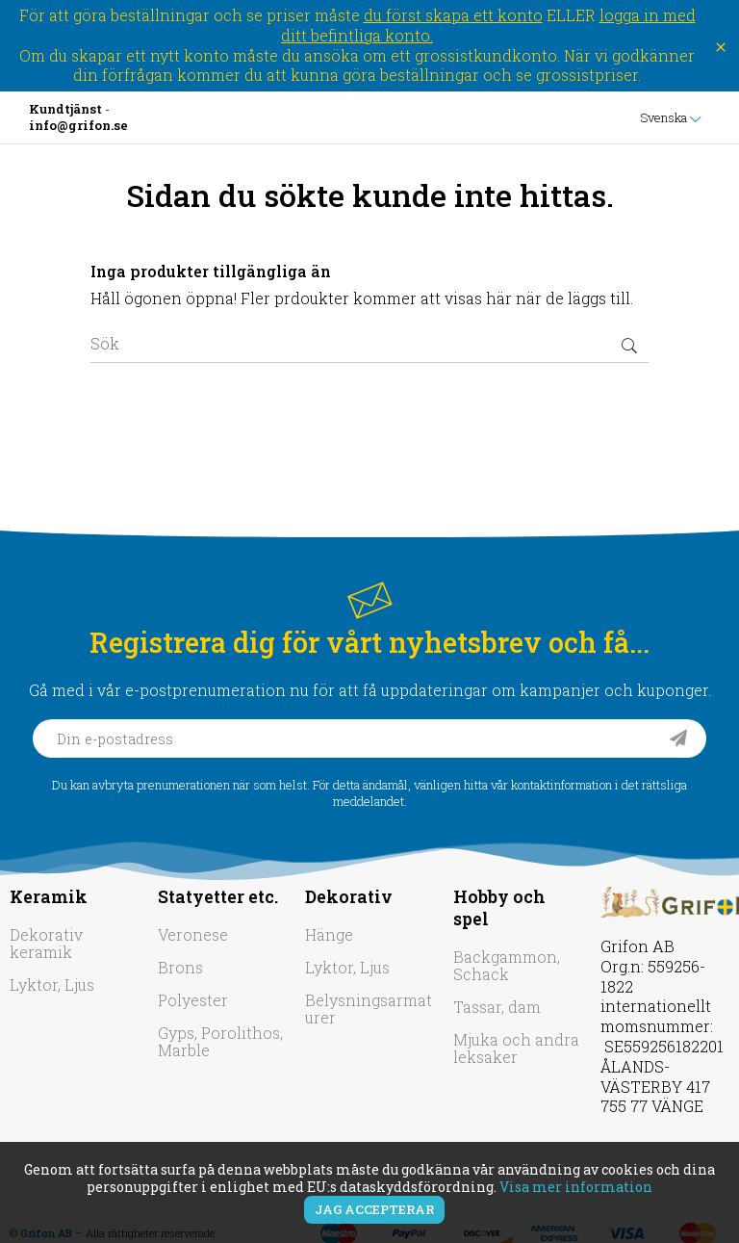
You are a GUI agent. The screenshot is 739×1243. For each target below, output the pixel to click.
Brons (180, 967)
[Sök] (369, 343)
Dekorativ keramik (46, 943)
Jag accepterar (374, 1209)
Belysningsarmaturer (368, 1008)
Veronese (193, 934)
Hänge (329, 934)
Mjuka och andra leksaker (516, 1048)
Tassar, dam (497, 1007)
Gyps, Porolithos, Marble (220, 1041)
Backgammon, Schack (506, 965)
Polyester (193, 1000)
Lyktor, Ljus (52, 984)
